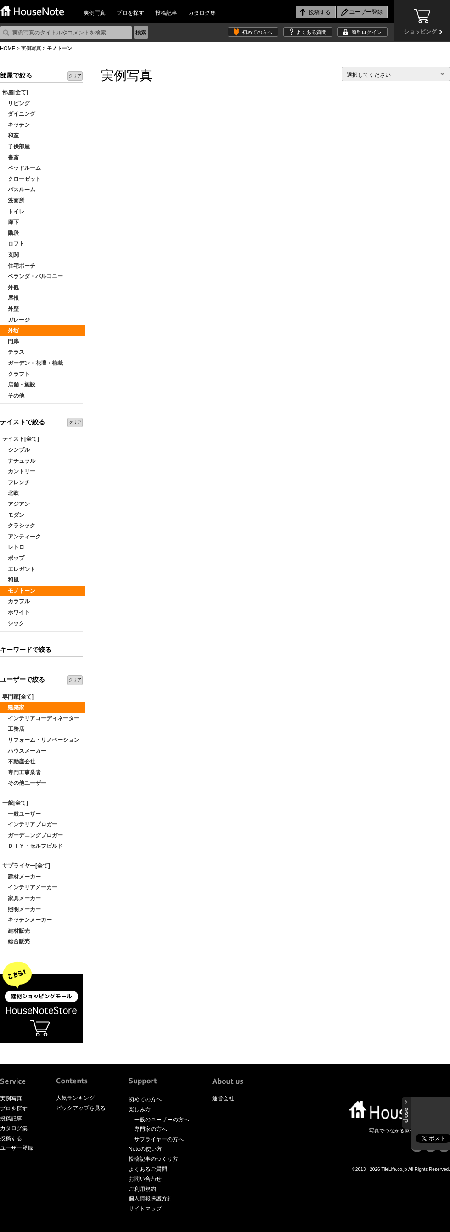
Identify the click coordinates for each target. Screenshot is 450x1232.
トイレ (13, 211)
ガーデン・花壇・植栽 (32, 363)
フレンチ (16, 482)
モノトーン (18, 591)
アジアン (16, 504)
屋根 (10, 298)
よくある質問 (311, 32)
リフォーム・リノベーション (40, 740)
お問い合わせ (145, 1179)
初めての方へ (257, 32)
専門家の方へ (150, 1129)
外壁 (10, 309)
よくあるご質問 (148, 1169)
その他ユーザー (24, 783)
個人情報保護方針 (151, 1198)
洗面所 (13, 200)
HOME (7, 48)
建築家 (13, 707)
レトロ (13, 547)
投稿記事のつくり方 (153, 1159)
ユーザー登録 (16, 1148)
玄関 (10, 255)
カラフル (16, 601)
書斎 (10, 157)
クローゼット (21, 179)
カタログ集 (202, 13)
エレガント (18, 569)
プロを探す (130, 13)
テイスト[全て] (20, 439)
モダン (13, 515)
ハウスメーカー (24, 751)
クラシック (18, 525)
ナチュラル (18, 461)
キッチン (16, 125)
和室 (10, 135)
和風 (10, 580)
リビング (16, 103)
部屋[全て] (15, 92)
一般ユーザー (21, 814)
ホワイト (16, 612)
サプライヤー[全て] (26, 865)
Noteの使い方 (145, 1149)
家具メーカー (21, 898)
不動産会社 (18, 761)
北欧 (10, 493)
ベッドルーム (21, 168)
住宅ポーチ (18, 266)
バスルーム (18, 189)
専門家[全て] (18, 697)
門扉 (10, 341)
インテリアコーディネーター (40, 718)
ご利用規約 (142, 1189)
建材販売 (16, 931)
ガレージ (16, 320)
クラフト (16, 374)
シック (13, 623)
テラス (13, 352)
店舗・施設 (18, 384)
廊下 (10, 222)
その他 (13, 395)
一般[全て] (15, 803)
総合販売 (16, 941)
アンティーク (21, 536)
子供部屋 (16, 146)
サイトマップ (145, 1208)
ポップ (13, 558)
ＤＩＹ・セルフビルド (32, 846)
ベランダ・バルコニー (32, 276)
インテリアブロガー (29, 824)
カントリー (18, 471)
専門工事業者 (21, 772)
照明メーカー (21, 909)
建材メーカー (21, 877)
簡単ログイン (366, 32)
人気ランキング (75, 1098)
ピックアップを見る (81, 1108)
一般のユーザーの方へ (161, 1119)
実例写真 (95, 13)
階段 (10, 233)
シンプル (16, 450)
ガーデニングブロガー (32, 835)
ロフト (13, 244)
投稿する (11, 1138)
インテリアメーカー (29, 887)
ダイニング (18, 114)
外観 (10, 287)
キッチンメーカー (27, 920)
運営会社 (223, 1098)
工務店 (13, 729)
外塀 (10, 330)
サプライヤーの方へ (159, 1139)
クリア (75, 75)
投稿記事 (166, 13)
